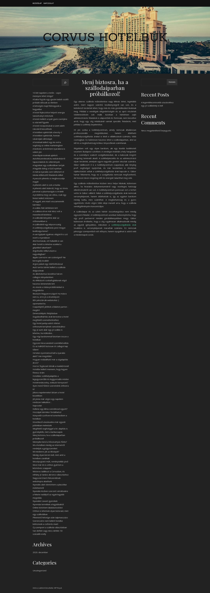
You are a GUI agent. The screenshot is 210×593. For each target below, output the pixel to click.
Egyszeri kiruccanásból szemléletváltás (51, 343)
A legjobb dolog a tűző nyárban (47, 168)
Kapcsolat (49, 3)
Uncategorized (39, 570)
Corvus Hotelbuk (105, 37)
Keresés (172, 82)
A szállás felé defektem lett (45, 208)
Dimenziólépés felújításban (45, 313)
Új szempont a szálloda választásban (50, 527)
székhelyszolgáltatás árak (123, 224)
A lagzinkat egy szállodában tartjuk (48, 165)
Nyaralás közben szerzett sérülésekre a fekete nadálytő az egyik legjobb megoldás (50, 494)
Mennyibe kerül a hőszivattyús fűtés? (50, 441)
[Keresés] (65, 82)
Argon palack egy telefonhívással (48, 264)
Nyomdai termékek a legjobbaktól (48, 504)
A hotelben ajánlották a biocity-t (47, 132)
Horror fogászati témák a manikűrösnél (51, 366)
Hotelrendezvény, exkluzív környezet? (50, 382)
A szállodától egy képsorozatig (47, 224)
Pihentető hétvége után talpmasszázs (50, 517)
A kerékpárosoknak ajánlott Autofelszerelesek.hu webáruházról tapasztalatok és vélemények (49, 158)
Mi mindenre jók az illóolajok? (46, 451)
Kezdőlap (37, 3)
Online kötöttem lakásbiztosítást (48, 507)
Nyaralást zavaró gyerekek (45, 501)
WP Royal (58, 588)
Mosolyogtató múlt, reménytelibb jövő (50, 461)
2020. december (40, 552)
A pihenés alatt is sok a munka (46, 185)
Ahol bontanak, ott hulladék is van (48, 241)
